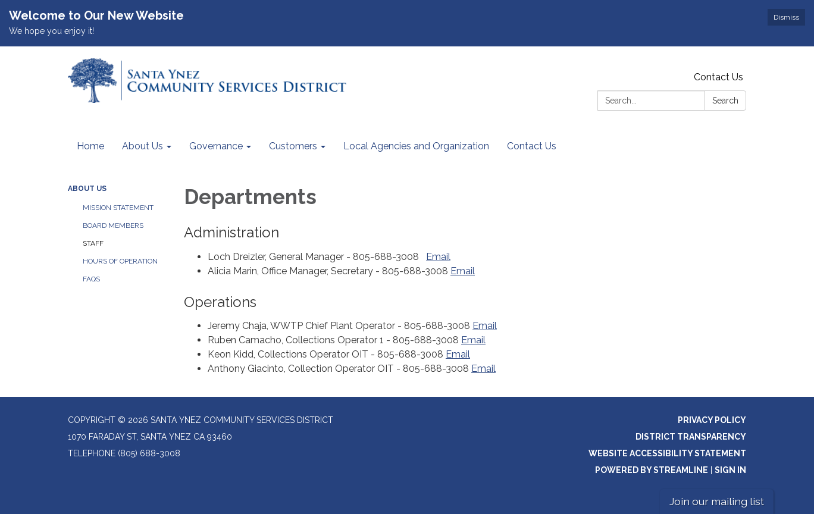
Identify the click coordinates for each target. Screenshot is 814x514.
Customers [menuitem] (293, 146)
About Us (87, 188)
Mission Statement (118, 207)
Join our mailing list (716, 501)
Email (438, 256)
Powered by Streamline (651, 470)
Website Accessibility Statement (667, 453)
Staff (93, 243)
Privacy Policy (712, 420)
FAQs (91, 279)
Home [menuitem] (90, 146)
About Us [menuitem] (142, 146)
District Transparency (690, 436)
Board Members (113, 225)
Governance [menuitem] (216, 146)
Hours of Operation (120, 261)
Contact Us (718, 77)
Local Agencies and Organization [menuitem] (416, 146)
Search (725, 100)
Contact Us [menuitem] (531, 146)
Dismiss (786, 17)
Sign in (730, 470)
